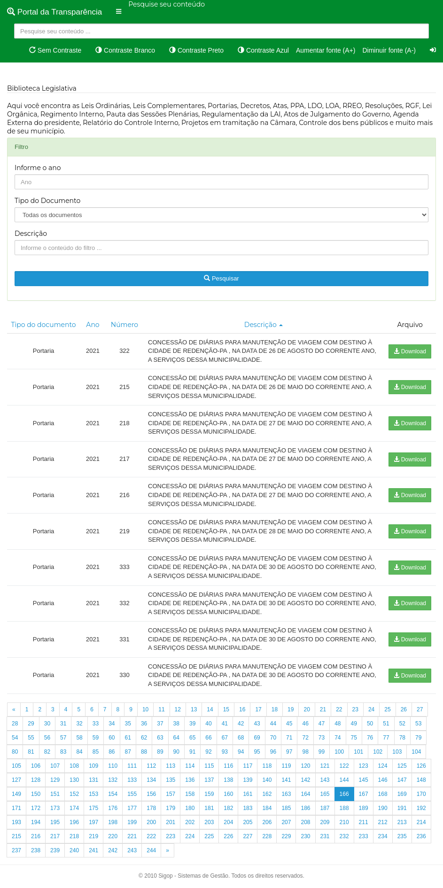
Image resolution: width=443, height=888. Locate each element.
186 (305, 808)
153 (93, 794)
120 (305, 766)
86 (112, 751)
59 (96, 737)
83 (63, 751)
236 (421, 836)
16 (242, 709)
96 (273, 751)
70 (273, 737)
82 (47, 751)
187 (325, 808)
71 (289, 737)
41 (225, 723)
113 (170, 766)
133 (132, 780)
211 (363, 822)
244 (151, 850)
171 (16, 808)
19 (291, 709)
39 (192, 723)
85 (96, 751)
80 (15, 751)
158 (189, 794)
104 (416, 751)
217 (55, 836)
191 (402, 808)
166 (344, 794)
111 (132, 766)
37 (160, 723)
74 (337, 737)
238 (35, 850)
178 (151, 808)
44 (273, 723)
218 (74, 836)
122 (344, 766)
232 (344, 836)
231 (325, 836)
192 (421, 808)
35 (128, 723)
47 (322, 723)
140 (267, 780)
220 (112, 836)
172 (35, 808)
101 (358, 751)
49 (354, 723)
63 (160, 737)
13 (194, 709)
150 (35, 794)
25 (387, 709)
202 (189, 822)
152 (74, 794)
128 (35, 780)
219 (93, 836)
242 (112, 850)
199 (132, 822)
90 (176, 751)
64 (176, 737)
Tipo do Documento (47, 200)
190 (383, 808)
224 (189, 836)
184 (267, 808)
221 (132, 836)
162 (267, 794)
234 (383, 836)
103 (397, 751)
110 (112, 766)
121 (325, 766)
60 (112, 737)
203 (209, 822)
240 (74, 850)
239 (55, 850)
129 (55, 780)
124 (383, 766)
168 (383, 794)
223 (170, 836)
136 (189, 780)
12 (178, 709)
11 (161, 709)
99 (322, 751)
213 (402, 822)
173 (55, 808)
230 (305, 836)
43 (257, 723)
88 (144, 751)
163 (286, 794)
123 (363, 766)
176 (112, 808)
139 (247, 780)
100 (339, 751)
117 (247, 766)
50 (370, 723)
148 (421, 780)
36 (144, 723)
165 (325, 794)
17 (258, 709)
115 (209, 766)
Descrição (31, 233)
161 (247, 794)
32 (79, 723)
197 (93, 822)
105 (16, 766)
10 (145, 709)
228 (267, 836)
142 (305, 780)
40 (208, 723)
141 (286, 780)
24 (371, 709)
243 (132, 850)
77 (386, 737)
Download (410, 351)
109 (93, 766)
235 (402, 836)
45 (289, 723)
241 (93, 850)
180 (189, 808)
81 (31, 751)
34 (112, 723)
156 (151, 794)
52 (402, 723)
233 (363, 836)
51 (386, 723)
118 (267, 766)
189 (363, 808)
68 (241, 737)
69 (257, 737)
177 (132, 808)
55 (31, 737)
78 (402, 737)
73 (322, 737)
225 (209, 836)
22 (339, 709)
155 (132, 794)
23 (355, 709)
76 (370, 737)
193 (16, 822)
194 (35, 822)
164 (305, 794)
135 (170, 780)
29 (31, 723)
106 (35, 766)
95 (257, 751)
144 (344, 780)
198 (112, 822)
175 (93, 808)
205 (247, 822)
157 (170, 794)
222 (151, 836)
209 (325, 822)
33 (96, 723)
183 (247, 808)
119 (286, 766)
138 (228, 780)
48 (337, 723)
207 (286, 822)
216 (35, 836)
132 (112, 780)
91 (192, 751)
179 (170, 808)
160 (228, 794)
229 (286, 836)
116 (228, 766)
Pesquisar (221, 278)
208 (305, 822)
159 (209, 794)
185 (286, 808)
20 (306, 709)
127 (16, 780)
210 (344, 822)
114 (189, 766)
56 (47, 737)
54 (15, 737)
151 (55, 794)
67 (225, 737)
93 (225, 751)
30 (47, 723)
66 (208, 737)
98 (305, 751)
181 (209, 808)
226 (228, 836)
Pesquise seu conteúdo (166, 4)
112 (151, 766)
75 (354, 737)
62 (144, 737)
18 (275, 709)
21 (323, 709)
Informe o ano (38, 168)
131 (93, 780)
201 (170, 822)
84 (79, 751)
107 (55, 766)
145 (363, 780)
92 (208, 751)
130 (74, 780)
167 (363, 794)
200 (151, 822)
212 (383, 822)
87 (128, 751)
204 (228, 822)
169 (402, 794)
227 (247, 836)
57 (63, 737)
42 (241, 723)
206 (267, 822)
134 (151, 780)
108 (74, 766)
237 (16, 850)
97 (289, 751)
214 (421, 822)
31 (63, 723)
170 (421, 794)
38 (176, 723)
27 (420, 709)
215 (16, 836)
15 (226, 709)
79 (418, 737)
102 (377, 751)
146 (383, 780)
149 (16, 794)
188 (344, 808)
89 (160, 751)
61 (128, 737)
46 (305, 723)
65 (192, 737)
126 (421, 766)
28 (15, 723)
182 (228, 808)
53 (418, 723)
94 (241, 751)
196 (74, 822)
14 (210, 709)
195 (55, 822)
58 (79, 737)
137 (209, 780)
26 (404, 709)
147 (402, 780)
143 (325, 780)
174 (74, 808)
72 (305, 737)
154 (112, 794)
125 (402, 766)
